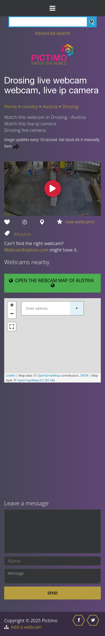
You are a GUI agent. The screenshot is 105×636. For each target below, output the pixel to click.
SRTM (84, 375)
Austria (50, 106)
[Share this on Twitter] (94, 623)
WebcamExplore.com (26, 250)
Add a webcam (26, 627)
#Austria (22, 234)
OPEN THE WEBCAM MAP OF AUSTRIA (52, 282)
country (30, 106)
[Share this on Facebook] (79, 623)
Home (10, 106)
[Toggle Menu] (52, 8)
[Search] (52, 21)
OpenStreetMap (48, 375)
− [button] (12, 314)
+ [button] (12, 306)
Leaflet (10, 375)
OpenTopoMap (28, 380)
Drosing (70, 106)
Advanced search (52, 33)
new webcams (80, 222)
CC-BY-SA (46, 380)
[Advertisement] (52, 441)
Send (52, 593)
